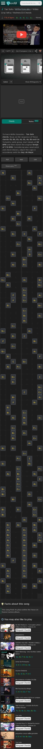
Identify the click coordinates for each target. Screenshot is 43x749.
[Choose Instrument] (11, 82)
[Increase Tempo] (13, 51)
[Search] (39, 3)
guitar (5, 82)
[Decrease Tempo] (3, 51)
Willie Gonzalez (23, 9)
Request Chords (23, 630)
